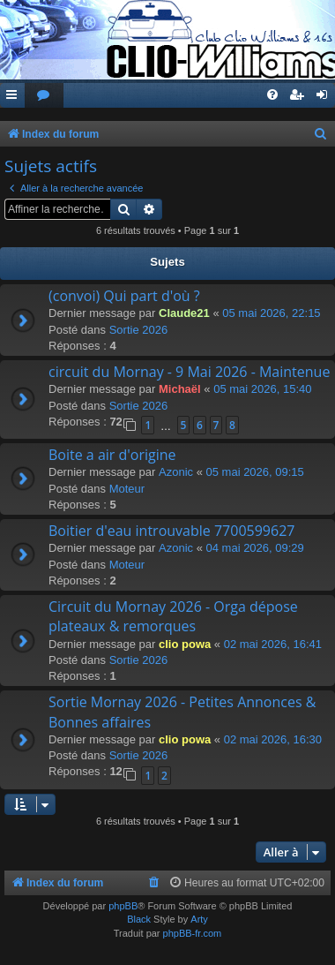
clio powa (185, 644)
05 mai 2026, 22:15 (271, 313)
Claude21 (184, 313)
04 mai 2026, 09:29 (255, 547)
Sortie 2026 (138, 329)
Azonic (176, 472)
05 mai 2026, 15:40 (262, 389)
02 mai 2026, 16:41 (273, 644)
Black (139, 919)
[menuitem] (44, 96)
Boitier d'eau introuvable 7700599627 (171, 530)
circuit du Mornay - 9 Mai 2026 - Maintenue (189, 371)
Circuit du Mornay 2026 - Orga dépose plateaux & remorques (173, 616)
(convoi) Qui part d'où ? (124, 295)
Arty (199, 919)
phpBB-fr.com (192, 933)
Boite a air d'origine (112, 454)
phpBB (123, 906)
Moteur (127, 488)
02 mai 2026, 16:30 (273, 739)
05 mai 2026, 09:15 (255, 472)
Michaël (180, 389)
